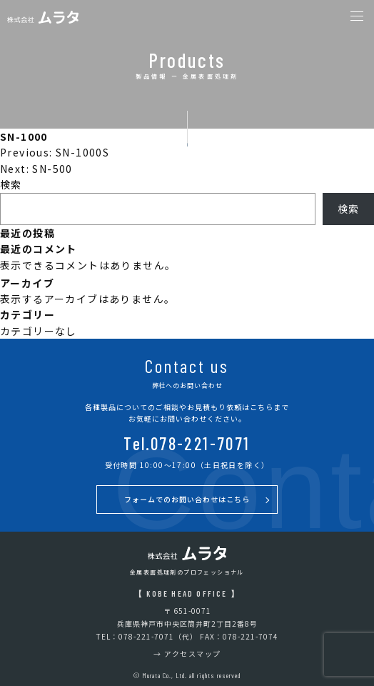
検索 (11, 184)
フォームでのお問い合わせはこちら (187, 499)
